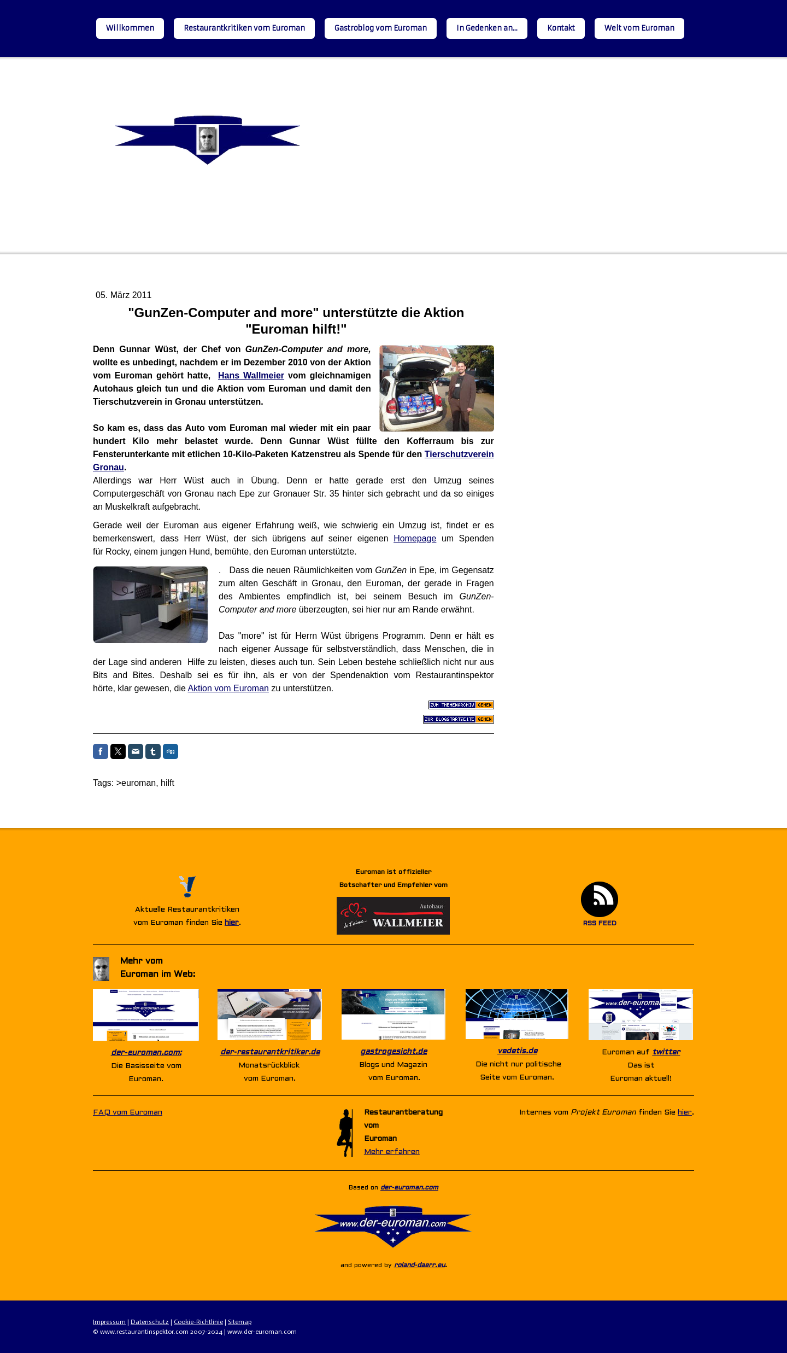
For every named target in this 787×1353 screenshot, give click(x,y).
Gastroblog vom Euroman (380, 28)
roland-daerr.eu (419, 1265)
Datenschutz (150, 1322)
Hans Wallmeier (251, 375)
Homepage (414, 538)
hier (232, 922)
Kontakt (561, 28)
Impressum (109, 1322)
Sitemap (239, 1322)
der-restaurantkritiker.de (270, 1052)
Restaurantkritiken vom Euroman (244, 28)
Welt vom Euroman (639, 28)
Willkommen (130, 28)
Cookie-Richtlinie (198, 1322)
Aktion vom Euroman (228, 688)
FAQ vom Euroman (127, 1112)
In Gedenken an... (487, 28)
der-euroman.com (409, 1188)
